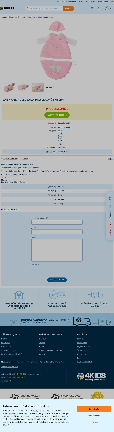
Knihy (79, 358)
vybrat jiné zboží (57, 115)
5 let (60, 135)
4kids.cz (4, 17)
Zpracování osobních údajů (11, 354)
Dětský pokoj (82, 354)
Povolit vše (94, 409)
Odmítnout (94, 422)
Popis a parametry (10, 159)
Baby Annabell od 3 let (17, 17)
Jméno (33, 227)
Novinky (42, 346)
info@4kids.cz (22, 377)
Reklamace (5, 342)
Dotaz (25, 159)
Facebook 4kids (7, 381)
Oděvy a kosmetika (84, 362)
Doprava (42, 339)
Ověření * (35, 264)
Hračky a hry (82, 342)
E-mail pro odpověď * (39, 218)
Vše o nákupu (103, 1)
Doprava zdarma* (35, 320)
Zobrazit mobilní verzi (9, 366)
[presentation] (49, 271)
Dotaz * (34, 237)
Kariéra (42, 354)
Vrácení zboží (6, 346)
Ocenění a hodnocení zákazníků (51, 350)
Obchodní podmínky (9, 350)
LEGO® (80, 339)
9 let (60, 138)
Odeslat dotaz (57, 280)
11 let (60, 131)
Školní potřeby (82, 350)
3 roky (60, 133)
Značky (42, 342)
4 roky (60, 140)
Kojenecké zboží (83, 346)
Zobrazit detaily (94, 415)
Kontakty (4, 339)
